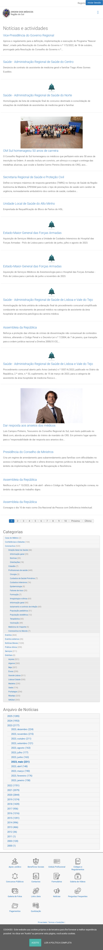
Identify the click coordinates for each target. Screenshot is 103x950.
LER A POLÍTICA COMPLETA (58, 942)
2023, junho (20, 757)
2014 (12, 822)
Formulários (57, 881)
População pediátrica (21, 611)
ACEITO (35, 942)
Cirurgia (14, 574)
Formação (15, 594)
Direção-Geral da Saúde (20, 550)
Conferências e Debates (17, 542)
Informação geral (19, 554)
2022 (13, 785)
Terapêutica (17, 619)
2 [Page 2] (17, 521)
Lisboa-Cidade (16, 679)
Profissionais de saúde (20, 570)
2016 (13, 813)
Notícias (56, 896)
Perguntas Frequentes (77, 896)
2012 (12, 831)
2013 (12, 827)
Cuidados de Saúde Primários (24, 578)
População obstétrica (21, 615)
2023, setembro (22, 743)
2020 (13, 794)
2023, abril (19, 766)
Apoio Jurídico (15, 867)
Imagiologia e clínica (20, 599)
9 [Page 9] (59, 521)
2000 (11, 845)
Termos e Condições (56, 922)
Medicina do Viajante (18, 627)
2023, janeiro (20, 780)
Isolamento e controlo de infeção (25, 607)
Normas (15, 558)
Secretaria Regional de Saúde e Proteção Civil (33, 177)
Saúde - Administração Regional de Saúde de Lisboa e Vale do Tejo (48, 300)
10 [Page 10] (65, 521)
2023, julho (19, 752)
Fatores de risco (18, 590)
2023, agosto (20, 747)
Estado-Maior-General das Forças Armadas (32, 233)
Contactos (35, 881)
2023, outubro (21, 738)
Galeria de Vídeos (77, 881)
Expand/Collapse (94, 546)
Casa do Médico (13, 538)
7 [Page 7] (47, 521)
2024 (13, 720)
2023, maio (20, 761)
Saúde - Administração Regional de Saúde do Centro (38, 62)
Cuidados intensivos (20, 582)
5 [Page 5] (35, 521)
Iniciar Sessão (94, 2)
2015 (13, 818)
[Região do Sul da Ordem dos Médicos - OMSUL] (17, 13)
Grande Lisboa (16, 675)
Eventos (11, 635)
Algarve (14, 663)
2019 (13, 799)
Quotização (36, 911)
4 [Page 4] (29, 521)
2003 (12, 841)
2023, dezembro (22, 729)
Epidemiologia (17, 586)
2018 (13, 804)
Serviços (11, 651)
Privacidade (42, 922)
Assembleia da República (20, 327)
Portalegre (15, 692)
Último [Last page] (88, 521)
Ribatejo (14, 696)
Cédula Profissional (56, 867)
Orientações (17, 562)
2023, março (20, 771)
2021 (13, 790)
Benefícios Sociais (36, 867)
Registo (82, 3)
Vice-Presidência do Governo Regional (28, 35)
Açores (13, 659)
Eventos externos (14, 639)
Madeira (14, 684)
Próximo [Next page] (75, 521)
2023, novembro (22, 734)
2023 (13, 725)
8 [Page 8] (53, 521)
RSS (98, 538)
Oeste (13, 688)
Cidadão (13, 566)
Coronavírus (12, 546)
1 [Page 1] (11, 521)
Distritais (10, 655)
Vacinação (16, 623)
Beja (12, 667)
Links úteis (36, 896)
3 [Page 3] (23, 521)
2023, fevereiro (21, 775)
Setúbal (14, 700)
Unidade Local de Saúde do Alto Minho (29, 203)
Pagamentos (15, 911)
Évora (13, 671)
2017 (12, 808)
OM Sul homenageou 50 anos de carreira (30, 150)
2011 (11, 836)
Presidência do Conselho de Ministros (28, 452)
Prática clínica (13, 647)
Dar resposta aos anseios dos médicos (29, 425)
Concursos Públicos (15, 881)
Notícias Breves (14, 643)
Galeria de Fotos (15, 896)
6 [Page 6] (41, 521)
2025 (13, 716)
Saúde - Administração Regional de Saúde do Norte (37, 95)
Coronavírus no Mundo (19, 631)
